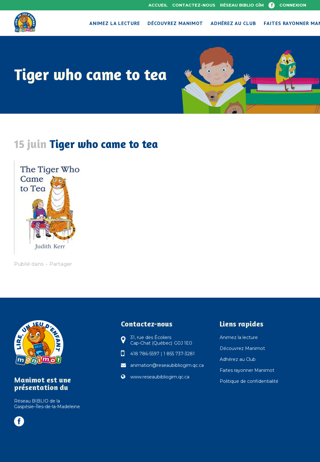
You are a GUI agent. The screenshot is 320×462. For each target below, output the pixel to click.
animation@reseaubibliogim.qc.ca (167, 365)
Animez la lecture (239, 337)
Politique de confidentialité (249, 381)
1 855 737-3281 (179, 354)
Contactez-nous (193, 5)
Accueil (158, 5)
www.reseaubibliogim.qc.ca (159, 377)
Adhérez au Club (238, 359)
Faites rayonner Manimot (247, 370)
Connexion (292, 5)
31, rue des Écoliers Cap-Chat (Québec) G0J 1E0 (161, 340)
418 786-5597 (144, 354)
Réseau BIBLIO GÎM (242, 5)
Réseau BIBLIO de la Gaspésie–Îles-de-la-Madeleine (47, 403)
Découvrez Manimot (242, 348)
